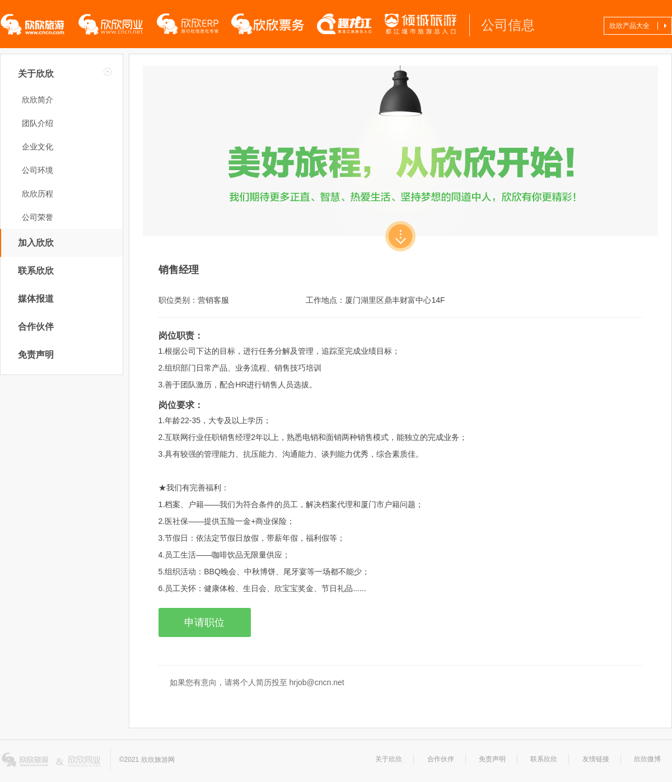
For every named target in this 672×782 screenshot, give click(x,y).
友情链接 (595, 759)
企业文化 (37, 146)
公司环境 (37, 170)
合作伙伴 (36, 326)
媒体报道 (36, 298)
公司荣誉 (37, 217)
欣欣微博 (647, 759)
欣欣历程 (37, 193)
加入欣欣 (36, 242)
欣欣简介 (37, 99)
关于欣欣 (36, 73)
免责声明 (36, 354)
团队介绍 (37, 123)
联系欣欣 (36, 270)
